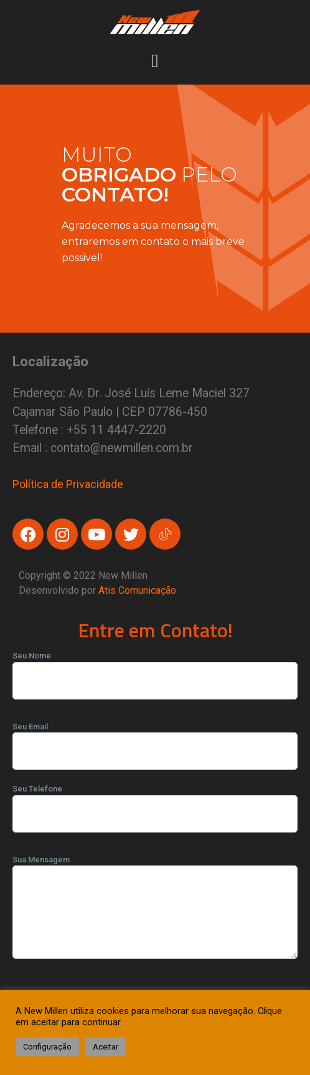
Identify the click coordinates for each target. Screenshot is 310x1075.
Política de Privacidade (67, 484)
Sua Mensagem (155, 911)
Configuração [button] (47, 1046)
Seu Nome (155, 668)
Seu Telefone (155, 801)
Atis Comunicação (137, 590)
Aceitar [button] (105, 1046)
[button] (155, 59)
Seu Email (155, 739)
